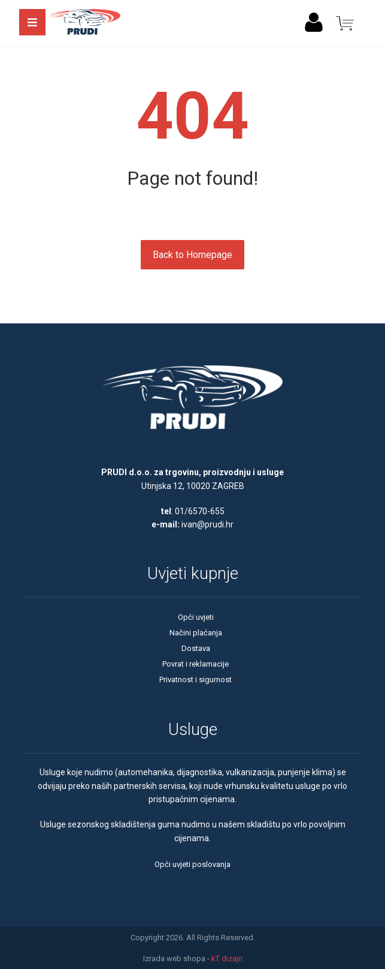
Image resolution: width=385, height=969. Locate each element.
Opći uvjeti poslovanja (192, 864)
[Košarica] (344, 22)
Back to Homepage (192, 254)
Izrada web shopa (174, 958)
